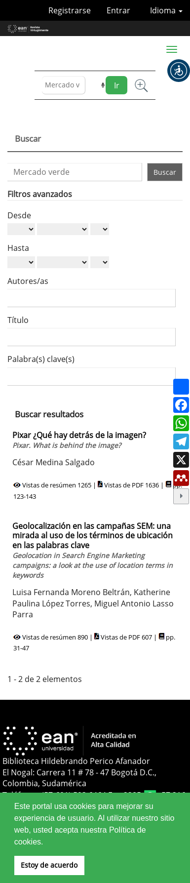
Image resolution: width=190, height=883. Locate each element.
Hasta (18, 247)
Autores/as (27, 281)
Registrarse (69, 10)
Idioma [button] (166, 10)
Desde (19, 215)
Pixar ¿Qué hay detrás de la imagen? (79, 440)
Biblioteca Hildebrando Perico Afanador (76, 761)
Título (18, 320)
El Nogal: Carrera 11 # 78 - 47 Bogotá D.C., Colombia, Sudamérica (79, 778)
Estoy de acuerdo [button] (49, 865)
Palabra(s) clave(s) (41, 359)
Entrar (118, 10)
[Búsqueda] (63, 85)
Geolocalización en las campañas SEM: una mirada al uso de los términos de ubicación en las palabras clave (92, 550)
